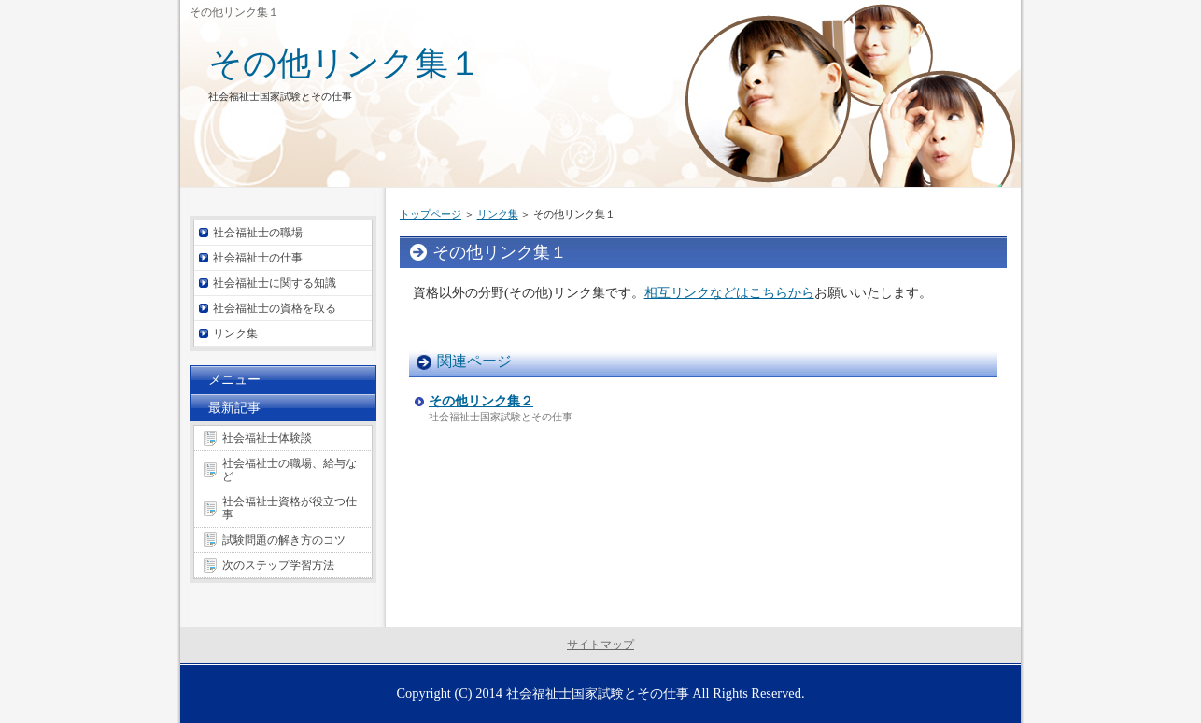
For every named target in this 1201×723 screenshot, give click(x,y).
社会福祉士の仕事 (258, 257)
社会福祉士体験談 (267, 438)
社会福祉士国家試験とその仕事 (597, 693)
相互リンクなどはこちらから (729, 292)
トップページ (430, 214)
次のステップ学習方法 (278, 565)
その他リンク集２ (481, 401)
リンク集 (497, 214)
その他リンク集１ (345, 63)
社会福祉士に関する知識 (274, 283)
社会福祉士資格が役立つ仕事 (289, 508)
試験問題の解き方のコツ (284, 539)
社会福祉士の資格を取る (274, 308)
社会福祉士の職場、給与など (289, 470)
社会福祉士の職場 (258, 232)
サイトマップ (600, 644)
